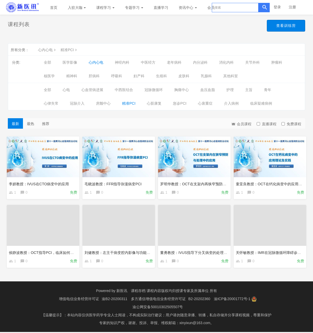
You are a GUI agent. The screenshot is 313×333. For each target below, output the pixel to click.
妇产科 (139, 76)
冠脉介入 (77, 103)
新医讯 (121, 292)
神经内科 (122, 62)
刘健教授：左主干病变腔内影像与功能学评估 (122, 252)
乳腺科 (206, 76)
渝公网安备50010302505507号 (158, 308)
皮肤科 (183, 76)
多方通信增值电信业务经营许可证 (158, 300)
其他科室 (230, 76)
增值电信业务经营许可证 (79, 300)
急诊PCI (179, 103)
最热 (30, 124)
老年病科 (174, 62)
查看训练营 (286, 25)
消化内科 (226, 62)
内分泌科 (200, 62)
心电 (66, 90)
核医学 (49, 76)
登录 (277, 7)
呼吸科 (116, 76)
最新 (15, 124)
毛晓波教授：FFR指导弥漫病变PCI (114, 183)
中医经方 (148, 62)
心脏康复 (154, 103)
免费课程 (291, 124)
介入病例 (231, 103)
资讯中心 (188, 7)
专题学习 (134, 7)
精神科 (71, 76)
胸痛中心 (181, 90)
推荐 (45, 124)
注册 (292, 7)
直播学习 (161, 7)
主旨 (248, 90)
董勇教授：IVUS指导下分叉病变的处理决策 (196, 252)
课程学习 (105, 7)
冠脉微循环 (154, 90)
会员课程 (241, 123)
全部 (47, 62)
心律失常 (51, 103)
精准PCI (69, 50)
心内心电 (47, 50)
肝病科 (94, 76)
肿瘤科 (276, 62)
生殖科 (161, 76)
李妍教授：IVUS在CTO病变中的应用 (40, 183)
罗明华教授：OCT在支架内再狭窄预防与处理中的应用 (205, 183)
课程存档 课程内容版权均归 (153, 292)
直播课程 (266, 124)
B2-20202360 (199, 300)
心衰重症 (205, 103)
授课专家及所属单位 (192, 292)
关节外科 (252, 62)
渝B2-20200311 (114, 300)
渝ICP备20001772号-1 (232, 300)
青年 (267, 90)
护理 (230, 90)
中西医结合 (124, 90)
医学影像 (70, 62)
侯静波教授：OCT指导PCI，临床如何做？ (44, 252)
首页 (53, 7)
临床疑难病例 (261, 103)
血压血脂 (207, 90)
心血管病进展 (92, 90)
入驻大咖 (77, 7)
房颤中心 (103, 103)
